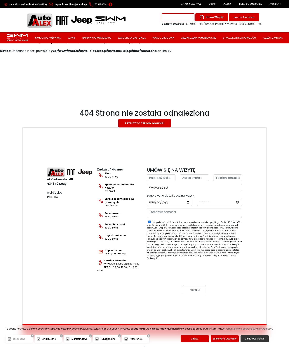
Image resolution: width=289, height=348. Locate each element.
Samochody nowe (17, 38)
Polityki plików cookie (237, 328)
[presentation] (175, 270)
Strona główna (191, 4)
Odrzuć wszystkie (254, 338)
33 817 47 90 (107, 175)
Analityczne (49, 339)
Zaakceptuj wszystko (224, 338)
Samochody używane (48, 37)
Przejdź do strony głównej (144, 123)
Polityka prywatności (260, 328)
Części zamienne (273, 37)
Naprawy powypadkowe (96, 37)
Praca (227, 4)
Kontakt (275, 4)
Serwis (71, 37)
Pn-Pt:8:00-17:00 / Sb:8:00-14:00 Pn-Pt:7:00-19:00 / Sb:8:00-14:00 (118, 265)
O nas (212, 4)
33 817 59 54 (109, 215)
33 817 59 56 (111, 237)
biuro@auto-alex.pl (68, 4)
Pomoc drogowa (163, 37)
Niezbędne (19, 339)
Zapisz (194, 338)
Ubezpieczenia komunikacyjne (198, 37)
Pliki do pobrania (250, 4)
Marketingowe (80, 339)
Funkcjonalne (108, 339)
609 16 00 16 (115, 202)
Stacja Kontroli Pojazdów (239, 37)
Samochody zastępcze (132, 37)
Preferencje (136, 339)
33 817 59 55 (111, 226)
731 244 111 (115, 188)
